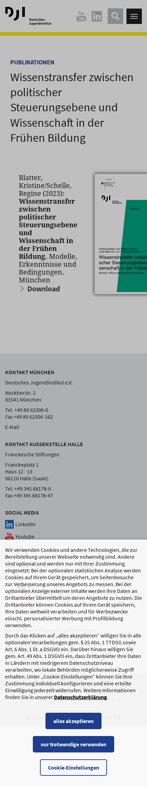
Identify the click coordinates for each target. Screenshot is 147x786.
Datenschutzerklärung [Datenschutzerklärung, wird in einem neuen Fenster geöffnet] (80, 698)
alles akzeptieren (73, 722)
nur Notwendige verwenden (73, 745)
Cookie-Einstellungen (73, 768)
